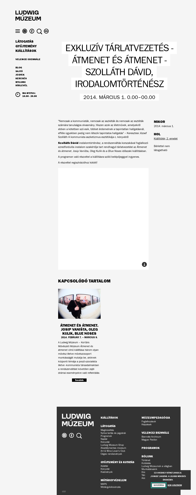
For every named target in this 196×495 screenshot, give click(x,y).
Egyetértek (159, 485)
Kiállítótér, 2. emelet (166, 138)
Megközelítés (107, 430)
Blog (18, 74)
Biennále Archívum (151, 436)
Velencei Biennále (27, 66)
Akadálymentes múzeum (113, 447)
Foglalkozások (149, 421)
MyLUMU (20, 89)
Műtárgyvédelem (113, 480)
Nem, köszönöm (175, 485)
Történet (146, 460)
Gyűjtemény (26, 53)
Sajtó (19, 78)
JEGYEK (19, 81)
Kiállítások (25, 57)
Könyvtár (105, 442)
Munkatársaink (149, 469)
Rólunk (147, 456)
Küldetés (146, 463)
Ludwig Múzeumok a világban (157, 466)
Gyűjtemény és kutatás (117, 462)
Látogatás (24, 48)
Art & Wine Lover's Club (113, 450)
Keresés (21, 85)
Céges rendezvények (111, 453)
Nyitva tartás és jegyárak (113, 433)
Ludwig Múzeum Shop (112, 444)
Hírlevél (21, 92)
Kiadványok (107, 471)
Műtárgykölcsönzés (111, 487)
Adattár (104, 466)
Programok (106, 436)
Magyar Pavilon (149, 439)
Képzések (147, 424)
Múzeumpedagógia (156, 417)
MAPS (104, 484)
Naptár (104, 439)
